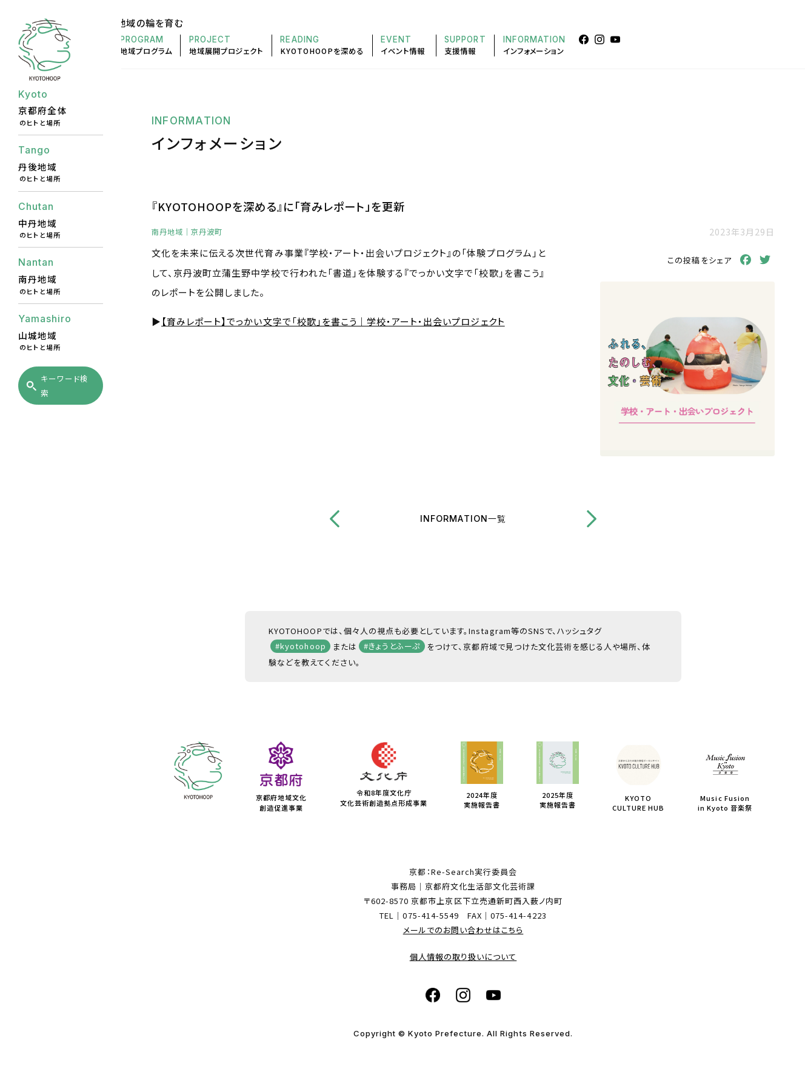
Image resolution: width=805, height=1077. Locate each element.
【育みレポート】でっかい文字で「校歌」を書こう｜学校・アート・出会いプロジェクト (333, 321)
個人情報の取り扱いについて (463, 956)
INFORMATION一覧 (463, 518)
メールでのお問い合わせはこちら (463, 930)
